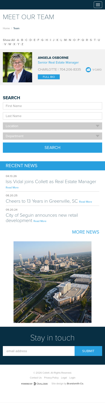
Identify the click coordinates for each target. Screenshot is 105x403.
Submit (88, 351)
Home (6, 28)
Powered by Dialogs (34, 383)
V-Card (97, 69)
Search (52, 147)
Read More (12, 187)
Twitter (54, 393)
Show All (9, 40)
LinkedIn (62, 393)
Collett (13, 5)
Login (72, 377)
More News (85, 232)
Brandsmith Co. (75, 383)
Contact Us (36, 377)
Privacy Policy (51, 377)
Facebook (45, 393)
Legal (64, 377)
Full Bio (49, 77)
